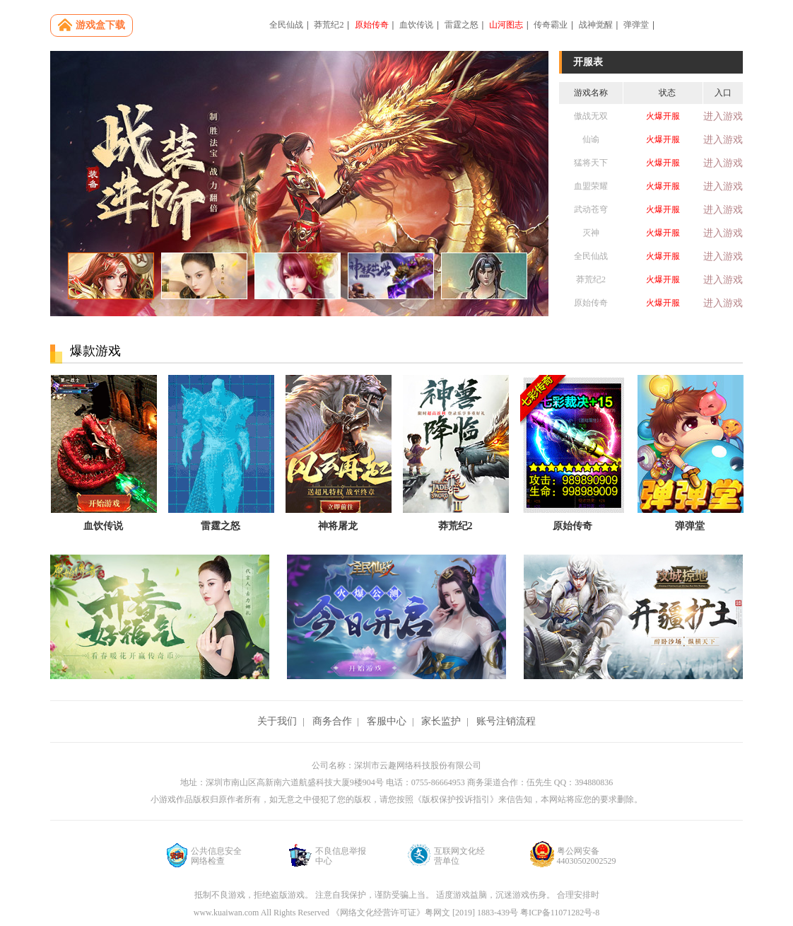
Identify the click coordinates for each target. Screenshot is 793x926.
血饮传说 (416, 25)
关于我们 (277, 721)
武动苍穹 (591, 209)
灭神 (590, 233)
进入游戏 (723, 116)
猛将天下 (591, 163)
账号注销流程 (506, 721)
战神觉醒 (596, 25)
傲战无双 (591, 116)
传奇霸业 (551, 25)
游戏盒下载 (100, 25)
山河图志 (506, 25)
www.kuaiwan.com (227, 913)
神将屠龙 (338, 526)
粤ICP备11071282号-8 (559, 913)
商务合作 (332, 721)
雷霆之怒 (461, 25)
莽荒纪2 (328, 25)
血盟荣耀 (591, 186)
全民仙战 (286, 25)
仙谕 (590, 139)
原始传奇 (372, 25)
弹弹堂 (636, 25)
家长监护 (441, 721)
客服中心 (386, 721)
